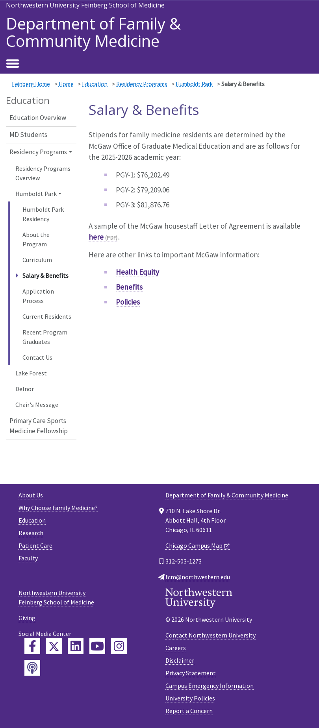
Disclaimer (179, 660)
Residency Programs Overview (42, 173)
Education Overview (37, 117)
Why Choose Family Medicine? (58, 508)
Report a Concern (189, 711)
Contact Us (37, 357)
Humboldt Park (194, 84)
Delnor (24, 389)
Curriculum (37, 260)
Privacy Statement (190, 673)
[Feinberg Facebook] (32, 646)
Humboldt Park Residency (43, 214)
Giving (27, 618)
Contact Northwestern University (210, 635)
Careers (175, 648)
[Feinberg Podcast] (32, 668)
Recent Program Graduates (44, 337)
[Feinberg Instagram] (119, 646)
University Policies (190, 698)
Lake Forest (31, 373)
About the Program (36, 239)
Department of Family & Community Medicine (93, 32)
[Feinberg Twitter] (54, 646)
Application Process (38, 296)
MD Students (28, 134)
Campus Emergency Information (209, 685)
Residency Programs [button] (38, 152)
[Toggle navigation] (12, 64)
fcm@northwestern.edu (197, 577)
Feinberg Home (31, 84)
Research (31, 533)
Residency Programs (141, 84)
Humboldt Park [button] (36, 194)
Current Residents (46, 316)
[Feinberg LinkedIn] (75, 646)
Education (95, 84)
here (96, 237)
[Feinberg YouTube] (97, 646)
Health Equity (137, 272)
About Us (31, 495)
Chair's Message (36, 404)
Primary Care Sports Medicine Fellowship (38, 425)
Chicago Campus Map (194, 545)
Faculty (28, 558)
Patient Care (35, 545)
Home (66, 84)
